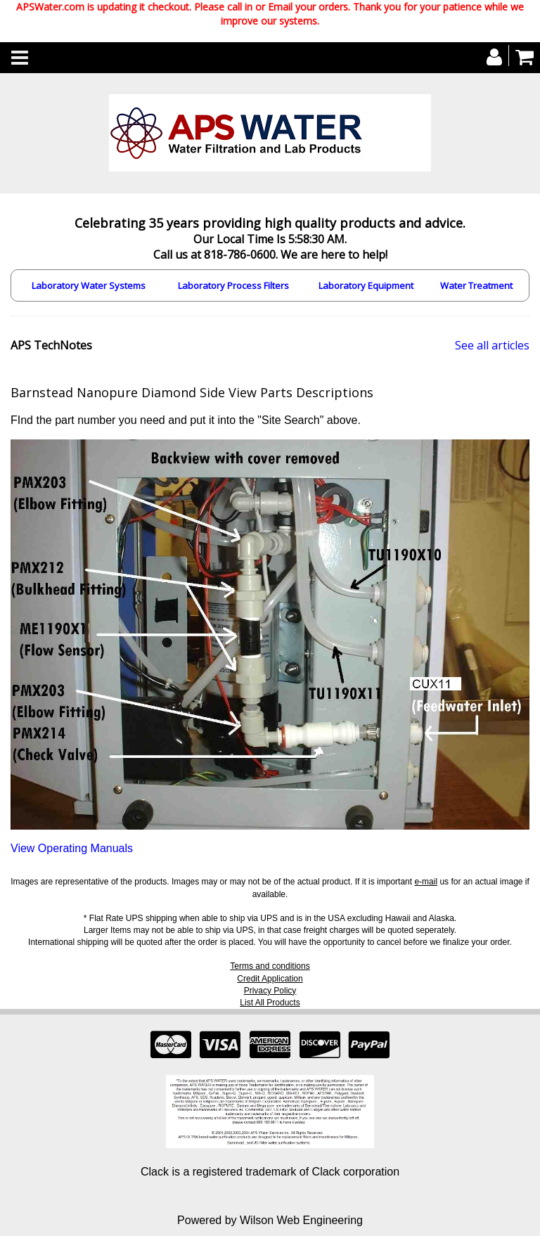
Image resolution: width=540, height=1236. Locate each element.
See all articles (492, 345)
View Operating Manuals (72, 848)
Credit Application (269, 979)
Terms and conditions (269, 966)
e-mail (425, 882)
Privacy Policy (270, 991)
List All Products (270, 1003)
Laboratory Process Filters (233, 285)
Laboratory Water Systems (89, 285)
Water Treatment (476, 285)
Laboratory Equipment (366, 285)
